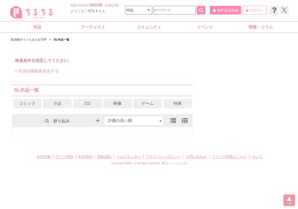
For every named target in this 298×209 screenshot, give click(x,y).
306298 (96, 5)
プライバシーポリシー (163, 156)
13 (116, 5)
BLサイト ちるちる (174, 163)
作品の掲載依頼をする (37, 71)
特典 (177, 103)
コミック (27, 103)
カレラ (257, 156)
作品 (37, 27)
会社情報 (44, 156)
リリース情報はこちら (229, 156)
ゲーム (147, 103)
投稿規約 (104, 156)
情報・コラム (261, 27)
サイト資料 (64, 156)
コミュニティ (149, 27)
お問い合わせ (196, 156)
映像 (117, 103)
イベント (205, 27)
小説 (57, 103)
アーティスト (93, 27)
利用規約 (85, 156)
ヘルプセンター (128, 156)
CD (87, 103)
